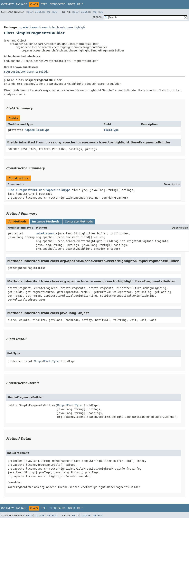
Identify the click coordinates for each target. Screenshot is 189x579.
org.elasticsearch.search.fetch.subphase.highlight (52, 27)
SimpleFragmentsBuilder (26, 190)
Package (21, 4)
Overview (7, 4)
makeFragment (46, 233)
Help (80, 4)
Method (52, 12)
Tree (44, 4)
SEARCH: (98, 17)
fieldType (111, 129)
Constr (40, 12)
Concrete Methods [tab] (79, 221)
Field (29, 12)
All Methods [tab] (17, 221)
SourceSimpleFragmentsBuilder (27, 71)
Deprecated (57, 4)
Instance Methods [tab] (45, 221)
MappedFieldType (37, 129)
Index (71, 4)
